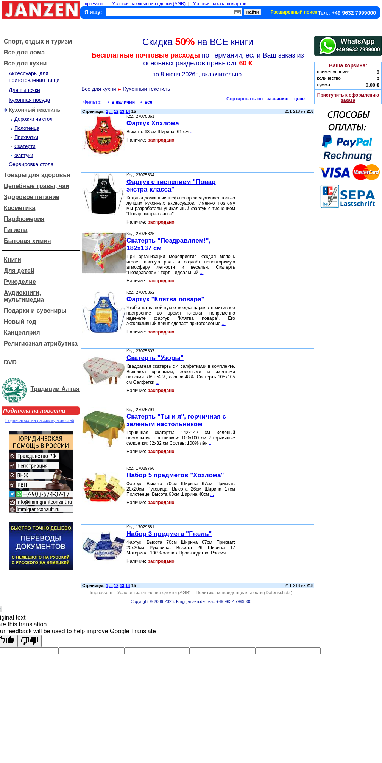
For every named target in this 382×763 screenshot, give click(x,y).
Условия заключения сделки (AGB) (149, 3)
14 (128, 111)
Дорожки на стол (33, 119)
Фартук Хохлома (152, 123)
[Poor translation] (29, 641)
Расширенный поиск (294, 12)
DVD (10, 362)
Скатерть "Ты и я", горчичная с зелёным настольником (176, 420)
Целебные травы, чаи (36, 186)
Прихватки (26, 137)
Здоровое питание (31, 197)
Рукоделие (20, 282)
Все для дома (24, 52)
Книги (12, 260)
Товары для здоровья (37, 175)
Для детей (19, 271)
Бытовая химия (27, 241)
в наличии (123, 102)
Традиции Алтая (55, 389)
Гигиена (15, 230)
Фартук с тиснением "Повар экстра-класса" (171, 185)
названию (277, 98)
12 (116, 111)
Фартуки (23, 155)
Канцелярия (22, 332)
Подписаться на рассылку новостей (39, 420)
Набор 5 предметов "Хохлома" (175, 475)
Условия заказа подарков (219, 3)
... (111, 111)
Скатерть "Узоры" (155, 357)
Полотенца (26, 128)
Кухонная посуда (29, 100)
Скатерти (25, 146)
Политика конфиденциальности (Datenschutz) (244, 592)
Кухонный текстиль (34, 110)
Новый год (20, 321)
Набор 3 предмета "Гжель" (169, 533)
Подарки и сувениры (35, 310)
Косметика (19, 208)
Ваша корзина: (348, 65)
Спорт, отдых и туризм (38, 41)
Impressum (93, 3)
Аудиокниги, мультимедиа (24, 296)
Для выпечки (24, 90)
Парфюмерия (24, 219)
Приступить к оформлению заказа (348, 97)
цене (299, 98)
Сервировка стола (31, 164)
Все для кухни (25, 63)
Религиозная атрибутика (41, 343)
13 (122, 111)
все (148, 102)
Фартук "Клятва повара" (165, 299)
